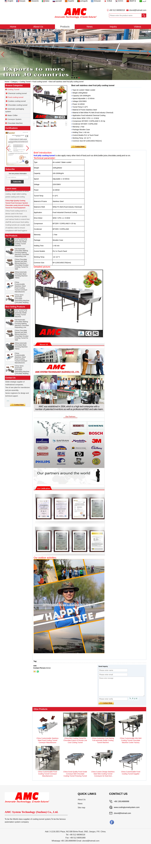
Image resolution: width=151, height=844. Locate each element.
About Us (38, 26)
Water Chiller (12, 115)
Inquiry (113, 26)
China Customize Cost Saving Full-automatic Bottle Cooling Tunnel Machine (21, 242)
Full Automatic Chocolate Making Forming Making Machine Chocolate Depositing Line (22, 253)
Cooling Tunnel (25, 82)
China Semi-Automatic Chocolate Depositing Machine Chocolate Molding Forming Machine (22, 300)
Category (14, 82)
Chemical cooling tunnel (17, 93)
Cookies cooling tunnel (17, 101)
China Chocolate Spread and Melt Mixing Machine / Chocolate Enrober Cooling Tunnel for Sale (22, 264)
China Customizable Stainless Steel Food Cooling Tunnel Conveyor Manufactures (21, 287)
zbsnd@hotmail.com (137, 10)
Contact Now (17, 404)
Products (64, 26)
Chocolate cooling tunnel (17, 105)
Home (13, 26)
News (90, 26)
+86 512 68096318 (117, 10)
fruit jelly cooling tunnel (44, 156)
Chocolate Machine (15, 123)
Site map (81, 808)
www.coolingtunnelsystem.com (127, 807)
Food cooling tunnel (39, 82)
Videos (137, 26)
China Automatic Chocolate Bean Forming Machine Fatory (21, 275)
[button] (72, 77)
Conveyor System (14, 119)
